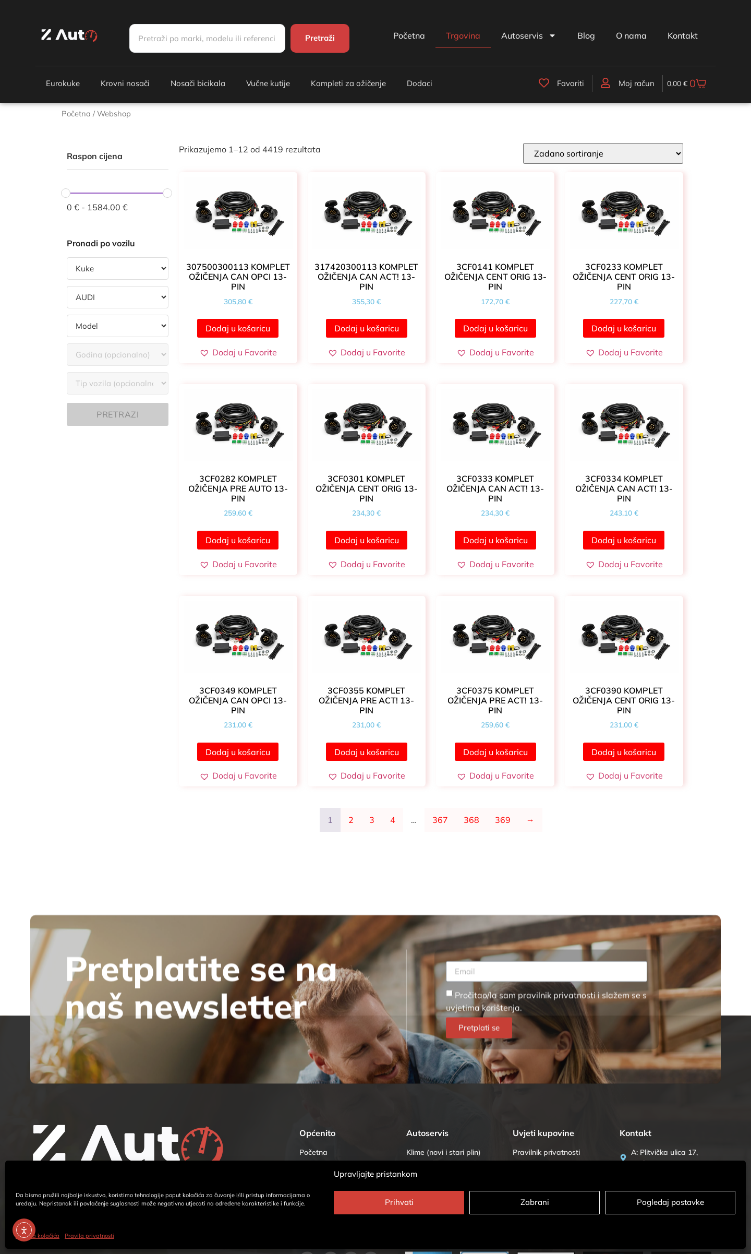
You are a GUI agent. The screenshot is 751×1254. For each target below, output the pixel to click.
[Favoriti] (526, 82)
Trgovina (463, 35)
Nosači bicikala (198, 83)
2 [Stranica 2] (351, 820)
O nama (631, 35)
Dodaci (419, 83)
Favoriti (552, 83)
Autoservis (528, 35)
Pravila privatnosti (89, 1235)
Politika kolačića (37, 1235)
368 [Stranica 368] (471, 820)
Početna (409, 35)
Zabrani (534, 1202)
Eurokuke (63, 83)
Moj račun (618, 83)
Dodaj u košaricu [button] (237, 328)
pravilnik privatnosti (557, 1151)
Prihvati (399, 1202)
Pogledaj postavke (670, 1202)
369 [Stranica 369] (503, 820)
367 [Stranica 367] (440, 820)
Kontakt (683, 35)
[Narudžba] (603, 153)
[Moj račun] (587, 82)
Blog (586, 35)
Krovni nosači (125, 83)
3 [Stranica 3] (371, 820)
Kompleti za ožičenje (348, 83)
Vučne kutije (268, 83)
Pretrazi (117, 414)
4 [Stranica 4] (392, 820)
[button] (238, 352)
